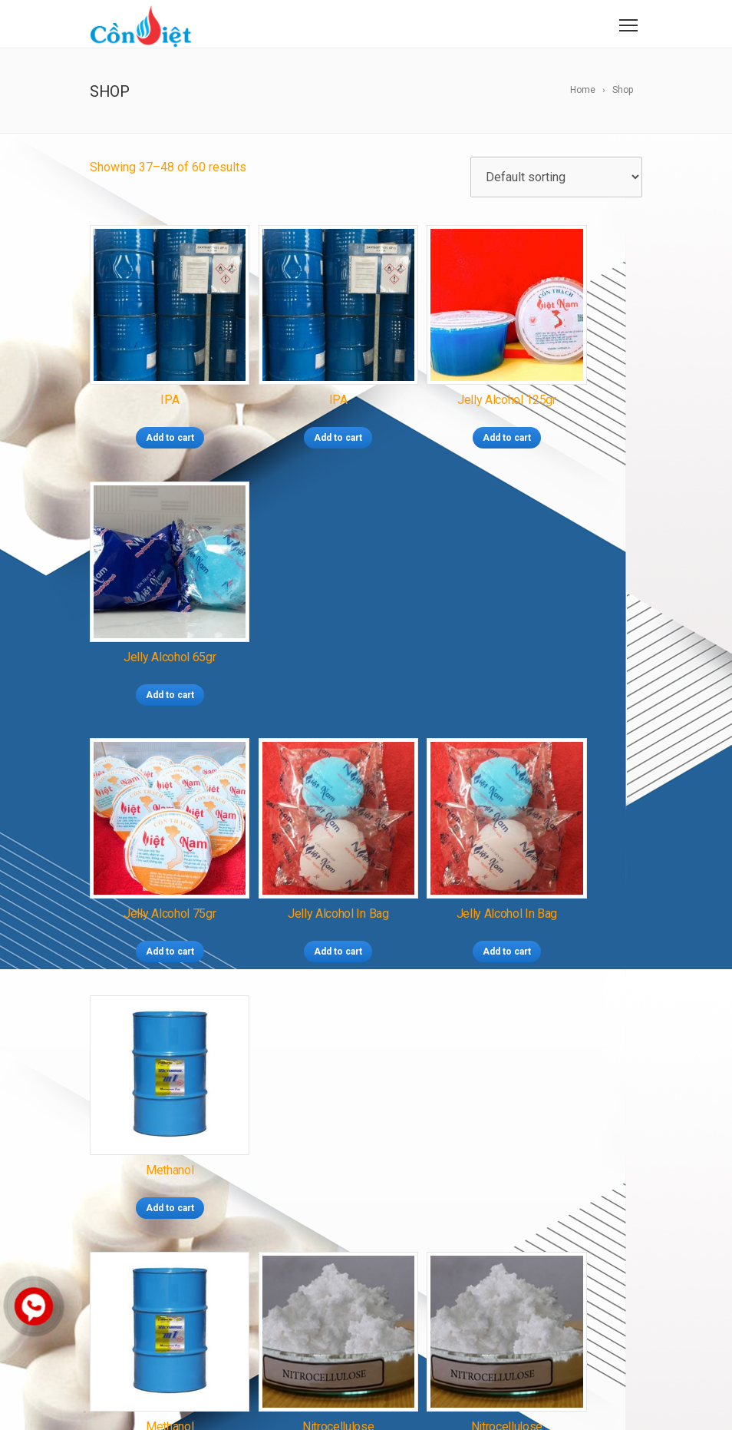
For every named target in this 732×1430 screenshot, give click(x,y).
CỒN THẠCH (308, 1077)
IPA (287, 1242)
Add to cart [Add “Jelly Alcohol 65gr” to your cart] (577, 407)
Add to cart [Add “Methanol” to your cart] (577, 634)
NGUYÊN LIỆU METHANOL (340, 1180)
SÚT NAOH (409, 1222)
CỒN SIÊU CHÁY (385, 1077)
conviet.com (182, 1297)
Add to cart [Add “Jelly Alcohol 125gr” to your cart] (436, 407)
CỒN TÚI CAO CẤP (323, 1098)
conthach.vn (181, 1319)
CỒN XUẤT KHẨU (350, 1120)
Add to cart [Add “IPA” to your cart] (154, 407)
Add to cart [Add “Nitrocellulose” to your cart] (296, 861)
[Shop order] (556, 177)
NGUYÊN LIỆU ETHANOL (389, 1201)
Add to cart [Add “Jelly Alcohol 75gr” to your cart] (154, 634)
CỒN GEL (397, 1098)
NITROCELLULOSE (330, 1222)
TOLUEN (322, 1242)
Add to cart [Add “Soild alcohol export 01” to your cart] (577, 861)
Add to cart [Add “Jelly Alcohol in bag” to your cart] (296, 634)
